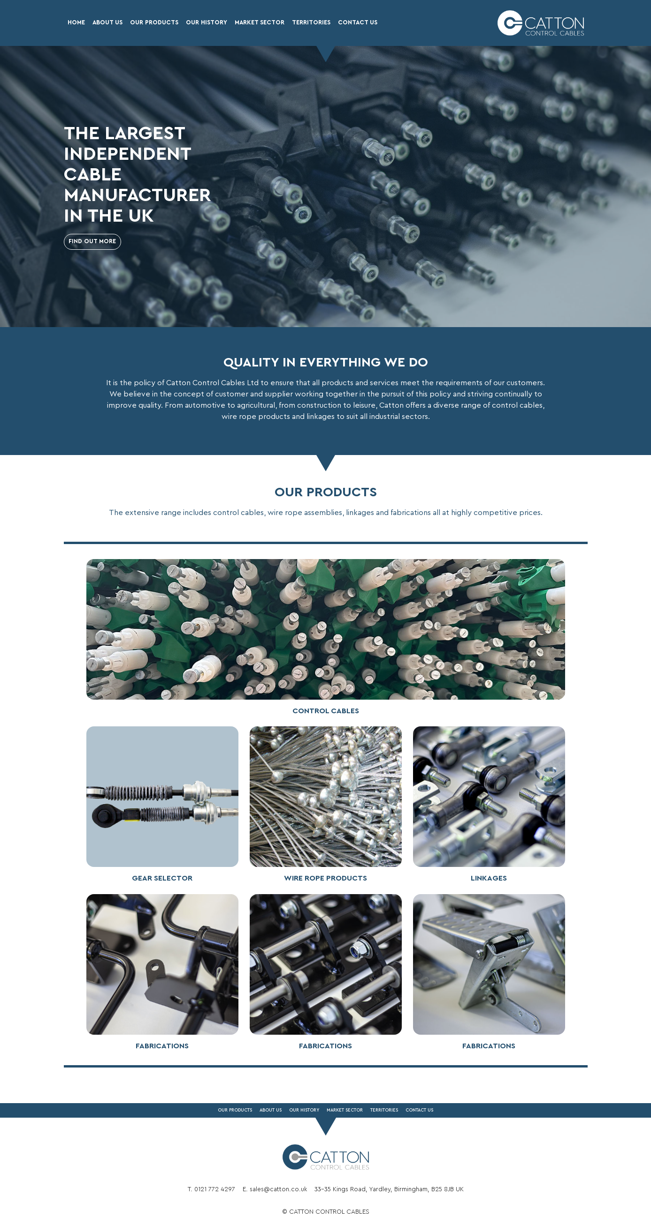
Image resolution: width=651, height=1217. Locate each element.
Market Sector (259, 22)
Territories (311, 22)
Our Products (154, 22)
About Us (107, 22)
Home (76, 22)
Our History (206, 22)
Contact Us (357, 22)
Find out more (92, 241)
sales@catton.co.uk (278, 1189)
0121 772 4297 (214, 1189)
